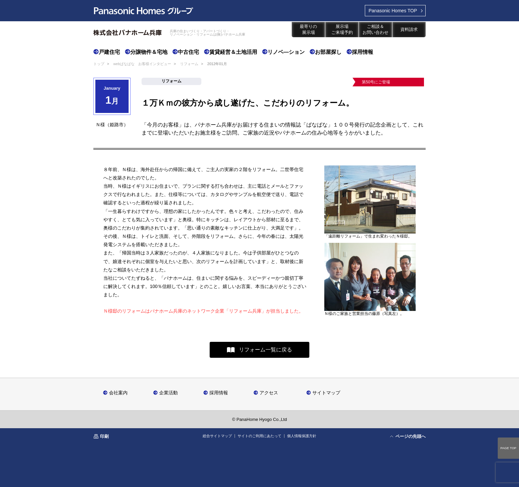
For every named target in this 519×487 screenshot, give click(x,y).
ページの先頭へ (410, 436)
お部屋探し (328, 52)
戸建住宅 (109, 52)
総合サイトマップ (217, 436)
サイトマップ (326, 392)
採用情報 (362, 52)
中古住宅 (188, 52)
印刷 (104, 436)
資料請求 (409, 29)
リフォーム (189, 64)
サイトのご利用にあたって (259, 436)
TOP (392, 10)
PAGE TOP (508, 448)
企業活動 (168, 392)
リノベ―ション (286, 52)
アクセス (269, 392)
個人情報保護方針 (301, 436)
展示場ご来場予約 (342, 29)
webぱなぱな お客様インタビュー (142, 64)
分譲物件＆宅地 (148, 52)
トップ (98, 64)
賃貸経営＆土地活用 (233, 52)
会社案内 (118, 392)
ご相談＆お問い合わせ (375, 29)
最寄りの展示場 (308, 29)
